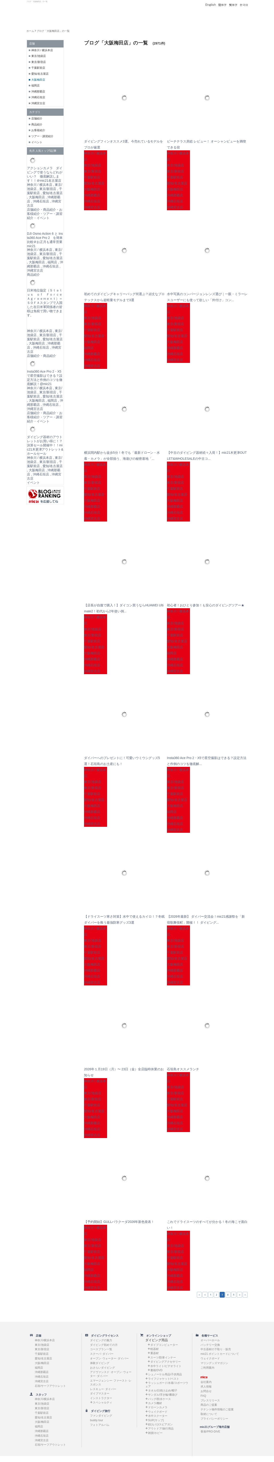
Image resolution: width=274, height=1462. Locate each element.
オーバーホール (210, 1340)
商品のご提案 (209, 1404)
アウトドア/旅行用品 (161, 1428)
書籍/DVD (156, 1370)
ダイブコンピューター (164, 1344)
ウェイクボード (157, 1411)
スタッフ (40, 1394)
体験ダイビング (99, 1363)
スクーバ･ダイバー (102, 1353)
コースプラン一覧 (101, 1349)
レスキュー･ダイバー (103, 1389)
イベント (36, 142)
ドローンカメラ (157, 1407)
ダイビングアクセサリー (165, 1361)
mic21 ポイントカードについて (220, 1353)
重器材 (154, 1353)
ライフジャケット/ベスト (163, 1378)
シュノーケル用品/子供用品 (165, 1374)
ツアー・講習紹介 (42, 136)
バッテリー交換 (210, 1344)
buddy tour (96, 1420)
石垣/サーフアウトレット (50, 1386)
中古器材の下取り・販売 (216, 1349)
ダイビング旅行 (99, 1411)
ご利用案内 (207, 1367)
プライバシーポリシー (214, 1418)
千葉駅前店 (38, 67)
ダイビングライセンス (103, 1335)
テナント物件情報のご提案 (217, 1409)
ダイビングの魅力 (101, 1340)
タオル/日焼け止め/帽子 (162, 1390)
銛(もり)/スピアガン (160, 1424)
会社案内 (206, 1382)
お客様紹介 (38, 130)
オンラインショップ (157, 1335)
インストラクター (101, 1398)
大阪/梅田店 (42, 1363)
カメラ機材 (155, 1403)
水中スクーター (157, 1416)
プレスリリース (210, 1400)
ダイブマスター (99, 1393)
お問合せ (206, 1391)
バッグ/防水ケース (159, 1399)
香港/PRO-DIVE (210, 1431)
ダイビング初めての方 (104, 1344)
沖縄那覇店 (38, 91)
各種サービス (208, 1335)
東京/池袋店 (38, 56)
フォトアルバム (99, 1424)
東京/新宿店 (38, 62)
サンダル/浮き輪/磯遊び (162, 1394)
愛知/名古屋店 (40, 73)
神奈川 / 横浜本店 (42, 50)
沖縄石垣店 (38, 97)
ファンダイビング (101, 1415)
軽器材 (154, 1349)
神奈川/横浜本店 (45, 1340)
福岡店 (35, 85)
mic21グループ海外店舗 (212, 1427)
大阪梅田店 (38, 79)
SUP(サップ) (156, 1420)
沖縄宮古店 (38, 103)
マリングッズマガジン (214, 1363)
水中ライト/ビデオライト (165, 1366)
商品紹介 (36, 124)
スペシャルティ (102, 1402)
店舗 (37, 1335)
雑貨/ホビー (155, 1433)
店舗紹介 (36, 118)
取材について (209, 1414)
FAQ (203, 1395)
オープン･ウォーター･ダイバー (109, 1358)
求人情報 (206, 1386)
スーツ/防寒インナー (163, 1357)
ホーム (30, 31)
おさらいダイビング (102, 1367)
